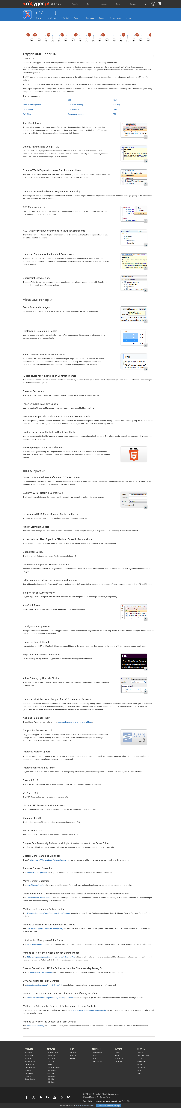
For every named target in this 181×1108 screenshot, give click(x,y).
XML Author (28, 1058)
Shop (88, 4)
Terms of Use (94, 1097)
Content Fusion (30, 1064)
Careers (139, 1070)
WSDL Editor (51, 1058)
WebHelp (116, 104)
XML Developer (29, 1055)
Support (118, 4)
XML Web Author (30, 1061)
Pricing (101, 18)
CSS (69, 100)
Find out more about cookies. (85, 1105)
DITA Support (28, 109)
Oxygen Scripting (30, 1079)
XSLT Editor (51, 1061)
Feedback (28, 1076)
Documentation (115, 18)
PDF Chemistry (29, 1073)
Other (115, 109)
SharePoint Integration (32, 104)
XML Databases (52, 1070)
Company (133, 4)
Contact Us (118, 1061)
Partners (140, 1058)
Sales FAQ (73, 1055)
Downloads (90, 18)
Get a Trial (65, 18)
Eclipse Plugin (73, 109)
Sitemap (86, 1097)
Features (77, 18)
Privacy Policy (105, 1097)
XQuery (49, 1064)
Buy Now (73, 1052)
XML (24, 100)
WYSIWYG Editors (52, 1052)
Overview (39, 18)
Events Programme (143, 1055)
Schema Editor (51, 1055)
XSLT (115, 100)
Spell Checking (97, 1061)
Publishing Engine (30, 1067)
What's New (52, 18)
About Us (140, 1052)
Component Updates (76, 114)
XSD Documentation (53, 1067)
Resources (103, 4)
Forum (117, 1055)
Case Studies (141, 1061)
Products (75, 4)
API (114, 114)
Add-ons (95, 1058)
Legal (139, 1073)
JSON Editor (51, 1082)
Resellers (72, 1058)
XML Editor (28, 1052)
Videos (128, 18)
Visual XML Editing (75, 104)
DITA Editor (50, 1079)
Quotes (139, 1064)
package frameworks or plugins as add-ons (75, 722)
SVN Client (27, 114)
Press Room (141, 1067)
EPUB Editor (51, 1076)
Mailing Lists (119, 1058)
